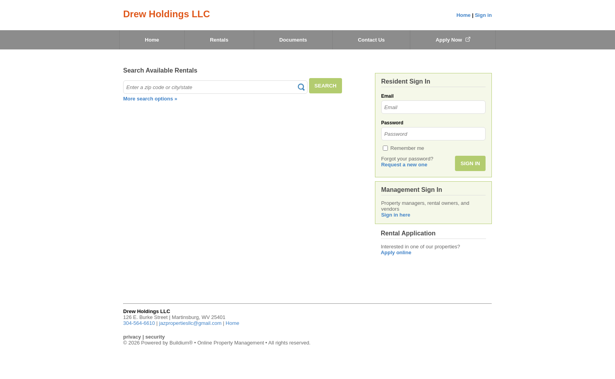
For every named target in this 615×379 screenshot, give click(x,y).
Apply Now (453, 40)
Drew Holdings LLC (166, 14)
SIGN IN (470, 163)
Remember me (407, 148)
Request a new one (404, 165)
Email (387, 96)
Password (392, 123)
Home (464, 15)
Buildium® (181, 343)
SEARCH (326, 86)
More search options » (150, 99)
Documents (293, 40)
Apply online (396, 252)
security (155, 337)
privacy (132, 337)
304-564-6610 (139, 323)
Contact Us (371, 40)
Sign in (483, 15)
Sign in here (395, 215)
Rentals (219, 40)
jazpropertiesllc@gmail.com (190, 323)
